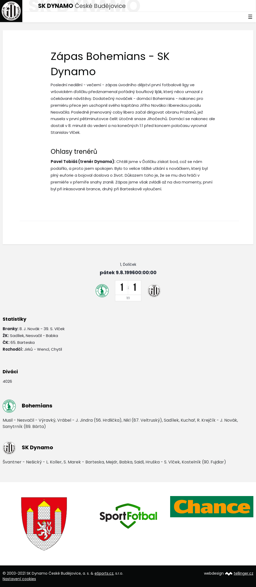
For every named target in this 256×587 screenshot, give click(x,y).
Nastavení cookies (19, 578)
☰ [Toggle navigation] (250, 17)
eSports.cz (104, 573)
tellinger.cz (243, 573)
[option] (44, 524)
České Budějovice (82, 6)
